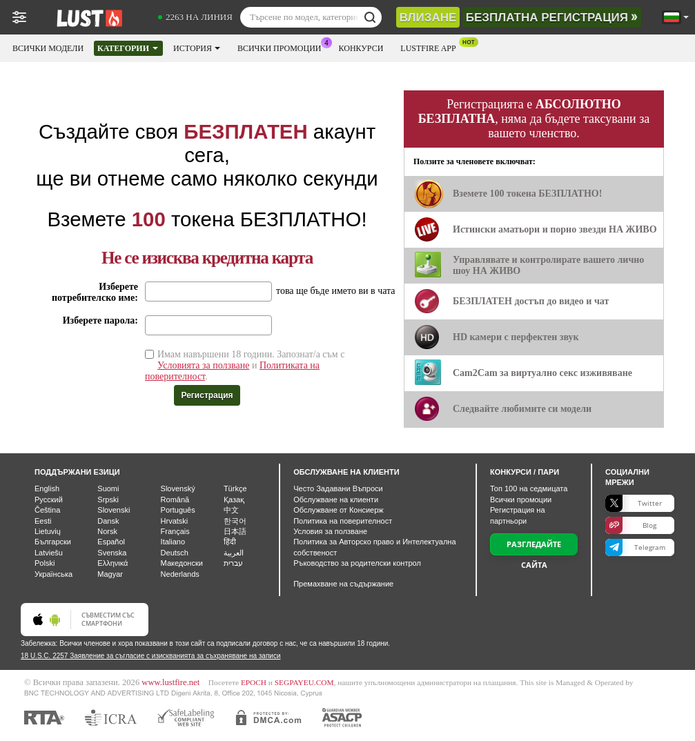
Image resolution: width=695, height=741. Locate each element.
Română (175, 499)
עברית (233, 563)
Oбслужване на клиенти (335, 499)
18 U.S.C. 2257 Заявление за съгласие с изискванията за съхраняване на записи (150, 656)
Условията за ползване (203, 365)
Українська (53, 574)
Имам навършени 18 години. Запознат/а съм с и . (244, 365)
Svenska (111, 553)
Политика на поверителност (342, 521)
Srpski (108, 499)
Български (53, 541)
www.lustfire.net (170, 682)
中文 (231, 510)
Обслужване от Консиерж (338, 510)
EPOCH (253, 682)
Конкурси (361, 48)
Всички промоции (283, 47)
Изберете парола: (100, 320)
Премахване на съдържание (343, 584)
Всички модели (48, 48)
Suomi (108, 488)
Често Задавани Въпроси (338, 488)
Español (111, 541)
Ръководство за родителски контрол (357, 563)
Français (175, 531)
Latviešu (49, 553)
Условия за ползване (330, 531)
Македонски (182, 563)
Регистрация (207, 395)
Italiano (173, 541)
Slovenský (178, 488)
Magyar (110, 574)
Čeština (47, 510)
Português (178, 510)
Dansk (108, 521)
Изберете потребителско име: (95, 292)
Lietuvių (48, 531)
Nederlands (180, 574)
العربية (234, 553)
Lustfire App (431, 47)
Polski (45, 563)
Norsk (107, 531)
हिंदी (230, 541)
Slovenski (113, 510)
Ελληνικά (112, 563)
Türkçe (235, 488)
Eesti (43, 521)
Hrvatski (174, 521)
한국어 (235, 521)
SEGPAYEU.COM (304, 682)
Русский (49, 499)
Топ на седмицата (528, 488)
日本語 (235, 531)
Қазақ (234, 499)
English (47, 488)
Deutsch (174, 553)
